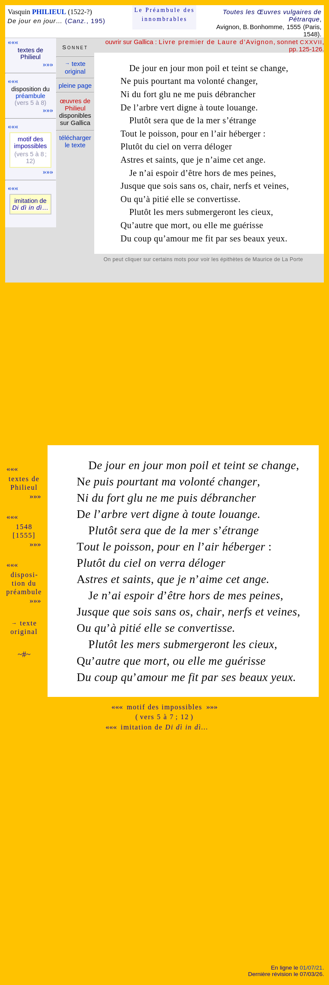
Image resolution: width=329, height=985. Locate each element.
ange (254, 159)
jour (149, 68)
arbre (148, 107)
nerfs (242, 185)
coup (143, 238)
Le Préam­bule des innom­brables (165, 14)
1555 (294, 26)
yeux (276, 238)
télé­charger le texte (75, 141)
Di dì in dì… (30, 207)
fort (150, 94)
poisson (162, 133)
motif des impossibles (165, 707)
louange (241, 107)
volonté (210, 81)
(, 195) (85, 20)
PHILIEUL (49, 12)
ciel (163, 146)
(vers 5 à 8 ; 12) (30, 157)
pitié (161, 199)
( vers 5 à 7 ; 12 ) (164, 717)
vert (167, 107)
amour (177, 238)
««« (13, 42)
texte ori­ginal (75, 67)
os (202, 185)
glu (164, 94)
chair (220, 185)
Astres (132, 159)
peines (262, 173)
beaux (254, 238)
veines (275, 185)
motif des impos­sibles (30, 142)
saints (165, 159)
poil (213, 68)
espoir (167, 173)
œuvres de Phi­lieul (75, 104)
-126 (315, 49)
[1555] (24, 535)
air (222, 133)
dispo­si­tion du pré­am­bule (24, 583)
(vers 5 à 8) (30, 102)
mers (175, 212)
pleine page (75, 85)
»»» (48, 64)
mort (179, 225)
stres (92, 579)
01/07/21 (311, 967)
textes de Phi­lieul (30, 53)
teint (239, 68)
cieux (261, 212)
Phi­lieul (24, 487)
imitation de (164, 727)
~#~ (24, 654)
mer (213, 120)
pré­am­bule (30, 95)
